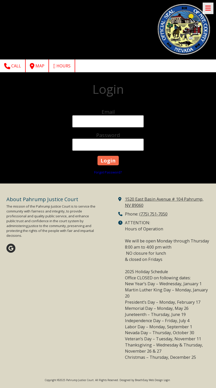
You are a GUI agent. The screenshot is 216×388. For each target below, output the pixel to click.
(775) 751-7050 (153, 214)
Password (108, 135)
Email (108, 111)
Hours (62, 66)
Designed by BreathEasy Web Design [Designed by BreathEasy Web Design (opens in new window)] (141, 380)
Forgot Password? (108, 172)
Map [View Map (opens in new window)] (37, 66)
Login (167, 380)
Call (12, 66)
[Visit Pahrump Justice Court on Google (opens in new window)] (10, 248)
